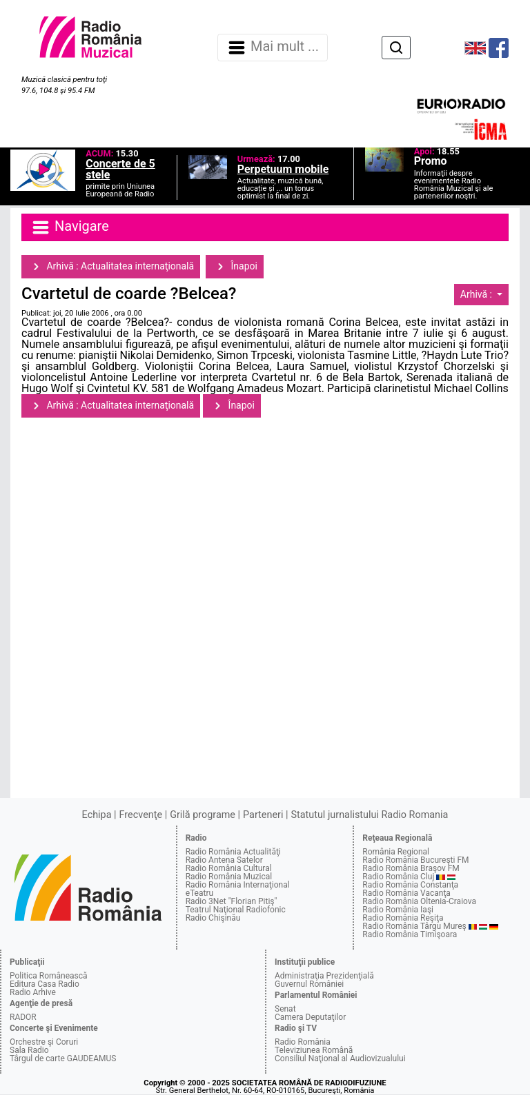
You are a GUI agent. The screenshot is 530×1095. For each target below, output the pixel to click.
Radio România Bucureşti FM (415, 860)
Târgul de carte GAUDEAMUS (63, 1058)
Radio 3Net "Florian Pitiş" (231, 901)
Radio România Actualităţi (233, 852)
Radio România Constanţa (410, 885)
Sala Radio (29, 1050)
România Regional (395, 852)
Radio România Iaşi (397, 909)
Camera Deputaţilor (310, 1017)
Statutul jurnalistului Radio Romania (369, 815)
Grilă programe (202, 815)
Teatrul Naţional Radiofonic (236, 909)
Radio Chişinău (213, 918)
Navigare (69, 227)
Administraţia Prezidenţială (324, 976)
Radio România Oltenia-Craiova (419, 901)
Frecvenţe (140, 815)
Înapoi (234, 266)
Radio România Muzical (229, 876)
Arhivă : (477, 294)
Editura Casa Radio (44, 984)
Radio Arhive (33, 992)
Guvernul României (309, 984)
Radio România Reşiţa (402, 918)
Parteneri (263, 815)
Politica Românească (49, 976)
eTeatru (199, 893)
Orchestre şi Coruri (44, 1042)
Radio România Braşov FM (410, 868)
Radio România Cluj (398, 876)
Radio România (303, 1042)
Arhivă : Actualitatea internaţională (111, 266)
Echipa (97, 815)
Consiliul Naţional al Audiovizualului (340, 1058)
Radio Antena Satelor (224, 860)
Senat (285, 1009)
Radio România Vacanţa (406, 893)
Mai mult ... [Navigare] (272, 47)
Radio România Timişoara (409, 934)
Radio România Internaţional (238, 885)
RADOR (23, 1017)
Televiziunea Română (314, 1050)
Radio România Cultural (229, 868)
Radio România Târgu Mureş (414, 926)
